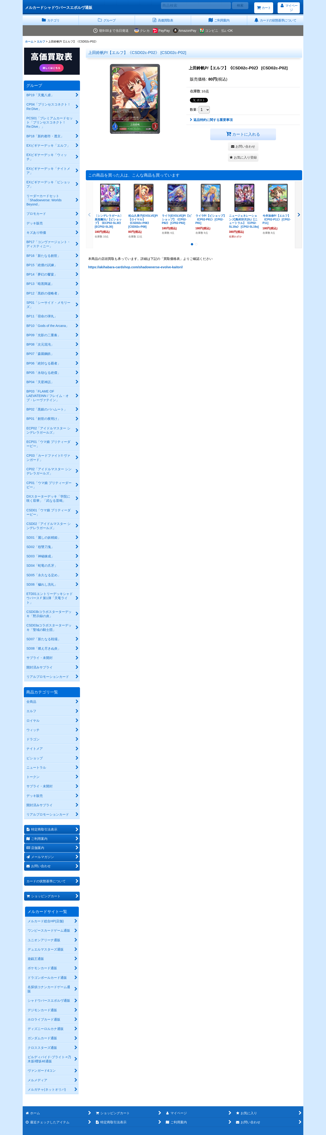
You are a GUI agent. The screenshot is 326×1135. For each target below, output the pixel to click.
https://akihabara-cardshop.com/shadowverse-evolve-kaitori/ (135, 267)
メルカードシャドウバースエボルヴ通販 (58, 7)
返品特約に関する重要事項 (211, 120)
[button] (243, 157)
